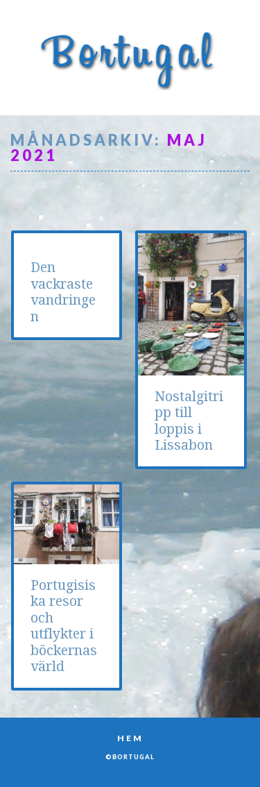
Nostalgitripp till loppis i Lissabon (189, 421)
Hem (130, 738)
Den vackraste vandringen (63, 292)
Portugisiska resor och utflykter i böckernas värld (64, 626)
